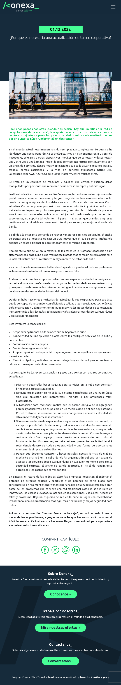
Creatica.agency (100, 677)
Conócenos (60, 594)
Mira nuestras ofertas (60, 627)
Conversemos (60, 661)
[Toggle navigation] (113, 6)
